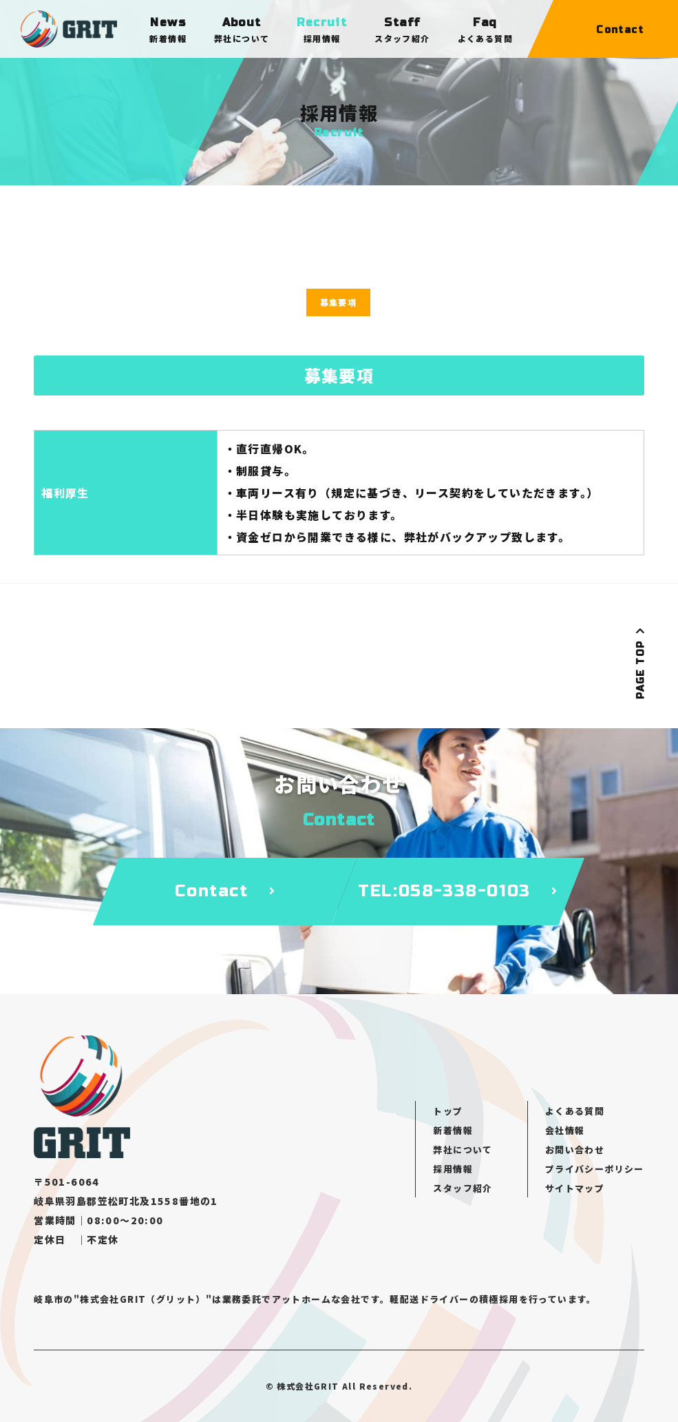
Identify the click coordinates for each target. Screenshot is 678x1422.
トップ (448, 1110)
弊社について (462, 1149)
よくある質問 (574, 1110)
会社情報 (565, 1130)
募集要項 (338, 302)
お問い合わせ (574, 1149)
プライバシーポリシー (594, 1168)
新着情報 (453, 1130)
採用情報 (453, 1168)
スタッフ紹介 (462, 1188)
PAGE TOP (640, 662)
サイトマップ (574, 1188)
